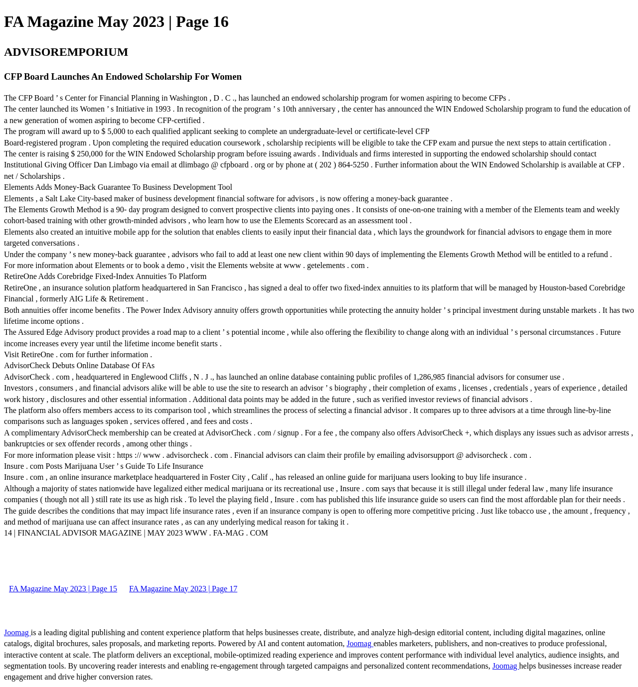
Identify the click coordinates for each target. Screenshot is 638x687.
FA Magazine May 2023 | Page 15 (63, 588)
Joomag (17, 632)
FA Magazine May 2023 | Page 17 (183, 588)
